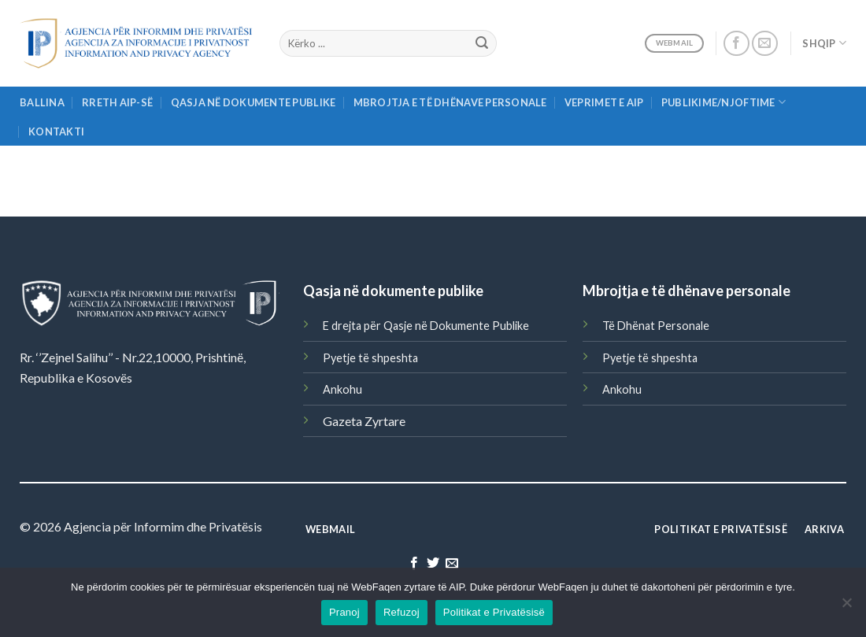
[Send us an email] (765, 44)
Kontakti (56, 131)
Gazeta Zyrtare (364, 420)
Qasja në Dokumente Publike (253, 102)
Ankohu (342, 389)
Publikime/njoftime (723, 101)
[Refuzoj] (846, 607)
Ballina (42, 102)
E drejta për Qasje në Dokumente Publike (426, 325)
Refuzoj (401, 612)
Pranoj (344, 612)
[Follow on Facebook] (736, 44)
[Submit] (481, 43)
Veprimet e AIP (604, 102)
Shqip (824, 42)
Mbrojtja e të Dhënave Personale (450, 102)
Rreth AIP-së (117, 102)
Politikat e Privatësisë (494, 612)
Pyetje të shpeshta (370, 358)
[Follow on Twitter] (433, 564)
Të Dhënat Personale (655, 325)
